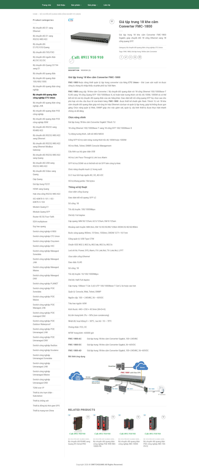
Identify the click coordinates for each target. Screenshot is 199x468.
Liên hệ (107, 5)
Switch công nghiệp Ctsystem (46, 241)
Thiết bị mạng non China (43, 410)
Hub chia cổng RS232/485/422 (46, 194)
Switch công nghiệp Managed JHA (46, 261)
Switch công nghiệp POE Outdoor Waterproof (43, 322)
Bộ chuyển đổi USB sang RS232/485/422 (43, 164)
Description (73, 70)
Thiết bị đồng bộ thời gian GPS (46, 405)
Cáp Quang (37, 179)
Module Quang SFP (41, 212)
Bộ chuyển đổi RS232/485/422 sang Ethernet (46, 137)
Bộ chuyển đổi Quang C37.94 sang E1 (45, 67)
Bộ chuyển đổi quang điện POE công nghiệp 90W (46, 120)
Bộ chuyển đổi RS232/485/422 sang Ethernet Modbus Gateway (46, 146)
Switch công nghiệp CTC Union (46, 236)
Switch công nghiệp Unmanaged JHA (41, 365)
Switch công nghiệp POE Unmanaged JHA (43, 331)
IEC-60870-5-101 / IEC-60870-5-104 (43, 200)
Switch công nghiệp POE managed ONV (43, 314)
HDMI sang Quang (41, 189)
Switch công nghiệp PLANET (45, 283)
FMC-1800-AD (75, 350)
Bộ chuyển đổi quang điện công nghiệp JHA (46, 104)
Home (35, 14)
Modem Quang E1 (41, 207)
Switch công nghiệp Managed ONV (46, 277)
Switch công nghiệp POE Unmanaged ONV (43, 339)
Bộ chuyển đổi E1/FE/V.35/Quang (41, 46)
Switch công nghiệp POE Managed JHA (43, 306)
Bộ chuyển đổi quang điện (44, 73)
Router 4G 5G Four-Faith (43, 217)
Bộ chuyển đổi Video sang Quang (44, 173)
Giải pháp (93, 5)
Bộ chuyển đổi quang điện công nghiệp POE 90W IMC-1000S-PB (104, 443)
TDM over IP (38, 388)
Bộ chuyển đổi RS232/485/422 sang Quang (46, 156)
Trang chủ (46, 5)
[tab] (73, 70)
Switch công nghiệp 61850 (44, 231)
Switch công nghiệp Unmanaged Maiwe (41, 373)
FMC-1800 (127, 51)
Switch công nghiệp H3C (43, 246)
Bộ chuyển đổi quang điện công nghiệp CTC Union (60, 14)
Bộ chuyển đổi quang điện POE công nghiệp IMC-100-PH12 (155, 443)
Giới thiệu (61, 5)
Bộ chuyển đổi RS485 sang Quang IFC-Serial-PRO (79, 442)
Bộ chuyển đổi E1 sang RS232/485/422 (43, 37)
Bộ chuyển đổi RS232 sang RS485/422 (45, 129)
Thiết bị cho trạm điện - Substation (43, 394)
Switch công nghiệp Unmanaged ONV (41, 381)
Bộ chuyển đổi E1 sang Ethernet (43, 29)
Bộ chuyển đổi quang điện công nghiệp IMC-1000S (129, 442)
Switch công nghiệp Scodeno (45, 350)
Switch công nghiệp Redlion (45, 345)
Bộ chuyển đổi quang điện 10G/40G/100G (44, 80)
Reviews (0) (86, 70)
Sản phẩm (76, 5)
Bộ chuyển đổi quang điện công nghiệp (46, 88)
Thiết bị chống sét (41, 401)
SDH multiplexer (40, 221)
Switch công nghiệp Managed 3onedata (46, 252)
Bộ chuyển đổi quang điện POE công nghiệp (46, 112)
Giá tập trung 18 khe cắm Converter (144, 51)
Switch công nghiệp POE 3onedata (43, 290)
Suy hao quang (39, 226)
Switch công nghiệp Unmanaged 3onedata (42, 357)
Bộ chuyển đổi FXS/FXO (43, 52)
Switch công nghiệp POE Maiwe (43, 298)
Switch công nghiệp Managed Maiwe (46, 269)
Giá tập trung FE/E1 (41, 184)
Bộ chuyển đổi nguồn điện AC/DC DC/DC (44, 59)
